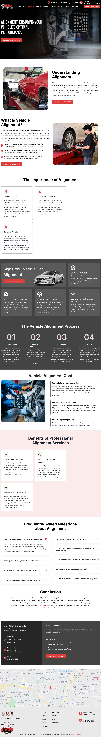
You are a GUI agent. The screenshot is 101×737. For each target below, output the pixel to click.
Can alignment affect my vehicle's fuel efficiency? (21, 561)
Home (44, 715)
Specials (53, 6)
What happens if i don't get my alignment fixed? (20, 570)
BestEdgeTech (76, 734)
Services (30, 6)
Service (44, 722)
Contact (67, 6)
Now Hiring (75, 6)
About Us (21, 6)
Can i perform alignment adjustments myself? (71, 569)
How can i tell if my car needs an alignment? (71, 539)
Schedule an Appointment (11, 40)
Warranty (45, 6)
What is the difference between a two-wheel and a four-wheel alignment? (75, 549)
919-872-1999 (92, 3)
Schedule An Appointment (92, 6)
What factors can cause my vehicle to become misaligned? (76, 559)
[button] (25, 6)
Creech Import (46, 605)
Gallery (60, 6)
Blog (53, 719)
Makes (37, 6)
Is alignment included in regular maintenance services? (23, 580)
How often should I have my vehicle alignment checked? (23, 539)
